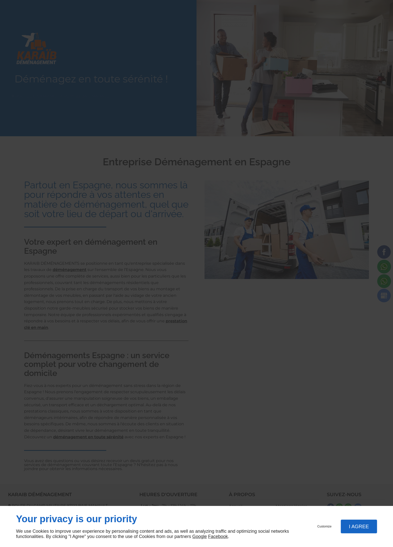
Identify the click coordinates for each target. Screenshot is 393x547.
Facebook (218, 536)
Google (199, 536)
